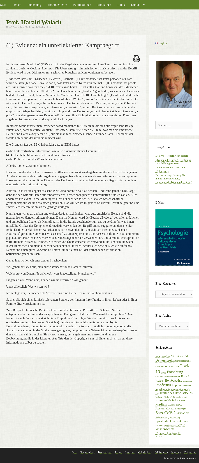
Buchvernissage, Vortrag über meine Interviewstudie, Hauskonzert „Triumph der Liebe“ (173, 178)
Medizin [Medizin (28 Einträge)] (161, 404)
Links (121, 4)
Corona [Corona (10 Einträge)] (159, 366)
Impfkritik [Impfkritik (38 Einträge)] (163, 385)
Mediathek (104, 4)
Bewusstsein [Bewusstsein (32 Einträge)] (164, 360)
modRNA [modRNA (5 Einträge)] (171, 405)
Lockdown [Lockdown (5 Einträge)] (159, 397)
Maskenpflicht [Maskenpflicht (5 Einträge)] (169, 397)
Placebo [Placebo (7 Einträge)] (170, 408)
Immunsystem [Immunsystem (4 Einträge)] (187, 381)
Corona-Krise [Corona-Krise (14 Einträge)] (171, 366)
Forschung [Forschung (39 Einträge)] (175, 372)
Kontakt (140, 4)
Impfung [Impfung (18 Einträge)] (177, 385)
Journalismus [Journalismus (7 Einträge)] (161, 389)
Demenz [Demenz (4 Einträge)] (163, 373)
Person (16, 4)
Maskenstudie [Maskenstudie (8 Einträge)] (181, 397)
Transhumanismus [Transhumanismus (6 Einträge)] (171, 425)
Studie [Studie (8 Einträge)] (185, 421)
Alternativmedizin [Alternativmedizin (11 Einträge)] (180, 356)
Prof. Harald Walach (33, 22)
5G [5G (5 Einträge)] (156, 356)
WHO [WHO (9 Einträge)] (182, 425)
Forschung (34, 4)
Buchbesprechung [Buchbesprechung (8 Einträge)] (182, 361)
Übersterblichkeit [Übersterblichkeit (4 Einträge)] (161, 437)
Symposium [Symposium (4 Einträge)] (159, 425)
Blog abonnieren (87, 452)
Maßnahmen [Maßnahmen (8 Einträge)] (161, 400)
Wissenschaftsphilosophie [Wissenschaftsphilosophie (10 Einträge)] (168, 433)
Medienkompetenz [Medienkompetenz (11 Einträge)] (177, 400)
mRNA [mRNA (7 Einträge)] (179, 405)
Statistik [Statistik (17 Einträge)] (177, 421)
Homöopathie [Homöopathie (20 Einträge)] (173, 380)
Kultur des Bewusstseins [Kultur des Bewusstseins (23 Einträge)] (176, 393)
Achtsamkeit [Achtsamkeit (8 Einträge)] (164, 356)
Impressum (176, 452)
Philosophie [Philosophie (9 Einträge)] (161, 408)
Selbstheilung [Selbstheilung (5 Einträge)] (175, 417)
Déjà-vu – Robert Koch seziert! (172, 155)
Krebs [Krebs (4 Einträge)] (157, 393)
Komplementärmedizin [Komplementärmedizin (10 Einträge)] (178, 389)
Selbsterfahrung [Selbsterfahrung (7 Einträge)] (162, 417)
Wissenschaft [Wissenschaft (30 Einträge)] (164, 429)
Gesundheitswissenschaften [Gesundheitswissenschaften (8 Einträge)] (167, 376)
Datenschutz (190, 452)
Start (74, 452)
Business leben (105, 452)
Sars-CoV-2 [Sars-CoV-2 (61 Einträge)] (165, 412)
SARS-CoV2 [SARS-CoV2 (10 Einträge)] (182, 413)
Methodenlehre (57, 4)
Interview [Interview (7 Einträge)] (187, 385)
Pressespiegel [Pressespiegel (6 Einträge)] (180, 408)
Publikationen (82, 4)
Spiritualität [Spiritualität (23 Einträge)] (163, 421)
